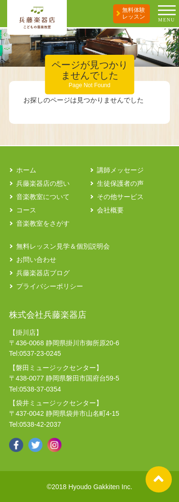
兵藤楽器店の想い (43, 183)
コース (26, 210)
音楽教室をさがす (43, 223)
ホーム (26, 170)
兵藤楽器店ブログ (43, 273)
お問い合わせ (36, 259)
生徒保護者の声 (120, 183)
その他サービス (120, 197)
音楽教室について (43, 197)
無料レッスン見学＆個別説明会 (63, 246)
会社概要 (110, 210)
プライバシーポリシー (49, 286)
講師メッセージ (120, 170)
